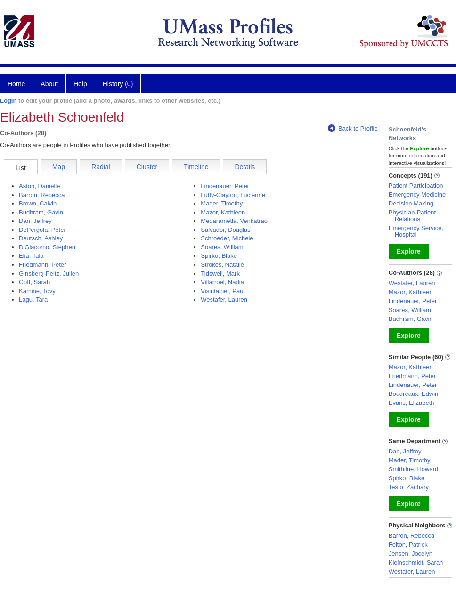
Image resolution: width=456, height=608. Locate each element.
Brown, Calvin (38, 203)
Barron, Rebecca (42, 194)
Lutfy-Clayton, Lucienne (233, 194)
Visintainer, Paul (222, 291)
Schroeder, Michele (227, 238)
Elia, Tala (31, 255)
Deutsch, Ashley (41, 238)
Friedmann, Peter (42, 264)
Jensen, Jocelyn (410, 553)
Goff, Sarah (34, 282)
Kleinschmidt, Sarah (416, 562)
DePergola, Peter (42, 229)
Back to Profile (353, 128)
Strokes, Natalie (222, 264)
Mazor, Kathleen (223, 212)
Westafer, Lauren (224, 299)
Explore (409, 251)
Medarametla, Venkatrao (234, 220)
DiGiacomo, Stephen (47, 247)
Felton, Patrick (408, 544)
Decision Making (411, 203)
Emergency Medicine (417, 194)
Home (16, 84)
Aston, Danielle (39, 185)
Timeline (196, 167)
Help (80, 84)
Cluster (147, 167)
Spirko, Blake (219, 255)
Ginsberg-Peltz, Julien (49, 273)
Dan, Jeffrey (35, 220)
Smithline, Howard (414, 469)
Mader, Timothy (222, 203)
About (49, 84)
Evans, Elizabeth (411, 402)
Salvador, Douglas (226, 229)
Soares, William (222, 247)
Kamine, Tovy (37, 291)
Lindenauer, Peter (225, 185)
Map (58, 167)
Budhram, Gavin (41, 212)
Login (8, 100)
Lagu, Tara (33, 299)
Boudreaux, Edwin (414, 393)
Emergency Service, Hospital (416, 231)
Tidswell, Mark (220, 273)
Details (245, 167)
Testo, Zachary (409, 487)
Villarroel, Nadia (222, 282)
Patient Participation (416, 185)
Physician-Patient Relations (412, 215)
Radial (100, 167)
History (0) (118, 84)
